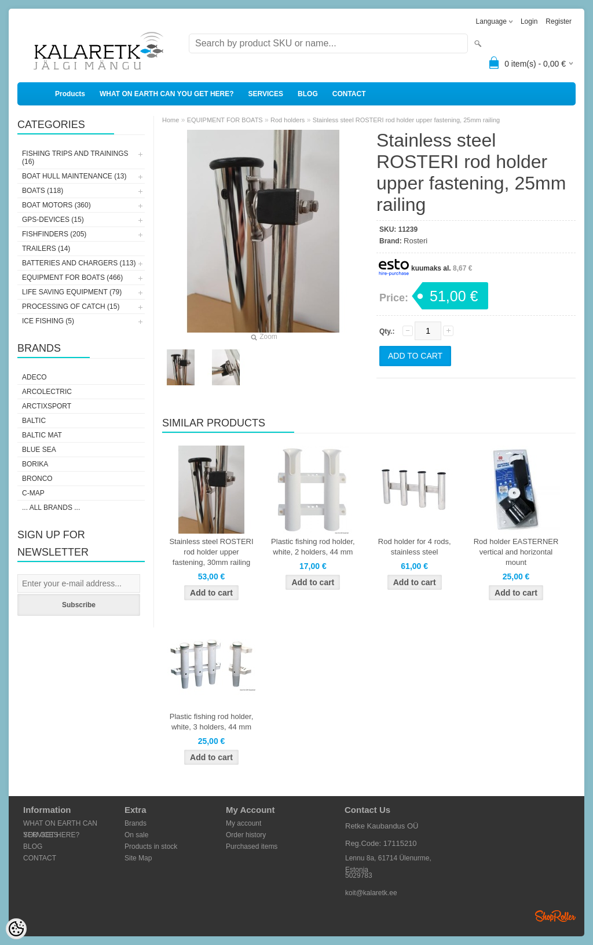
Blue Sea (39, 450)
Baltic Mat (42, 435)
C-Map (33, 493)
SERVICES (265, 94)
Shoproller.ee (555, 916)
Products (70, 94)
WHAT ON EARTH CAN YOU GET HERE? (167, 94)
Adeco (34, 377)
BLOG (308, 94)
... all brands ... (51, 507)
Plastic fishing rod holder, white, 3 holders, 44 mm (212, 721)
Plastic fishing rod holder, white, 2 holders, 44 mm (313, 546)
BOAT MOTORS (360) (56, 205)
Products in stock (151, 846)
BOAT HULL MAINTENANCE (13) (74, 176)
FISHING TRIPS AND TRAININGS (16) (75, 157)
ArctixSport (46, 406)
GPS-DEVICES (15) (53, 220)
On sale (136, 835)
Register (559, 21)
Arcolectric (47, 392)
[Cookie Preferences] (16, 928)
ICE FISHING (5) (48, 321)
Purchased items (251, 846)
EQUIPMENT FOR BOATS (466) (72, 277)
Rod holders (287, 119)
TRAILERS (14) (46, 249)
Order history (246, 835)
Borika (35, 464)
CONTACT (349, 94)
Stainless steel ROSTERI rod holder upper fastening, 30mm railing (211, 552)
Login (529, 21)
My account (243, 823)
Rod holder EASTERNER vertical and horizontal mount (516, 552)
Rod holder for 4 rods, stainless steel (414, 546)
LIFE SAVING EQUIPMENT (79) (72, 292)
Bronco (37, 479)
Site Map (138, 858)
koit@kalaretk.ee (371, 893)
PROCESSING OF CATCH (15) (70, 306)
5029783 (358, 875)
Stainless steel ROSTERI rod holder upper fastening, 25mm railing (406, 119)
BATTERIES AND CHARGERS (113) (79, 263)
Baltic (34, 421)
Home (170, 119)
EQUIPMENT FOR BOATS (225, 119)
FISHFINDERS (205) (54, 234)
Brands (136, 823)
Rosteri (415, 240)
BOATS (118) (42, 191)
